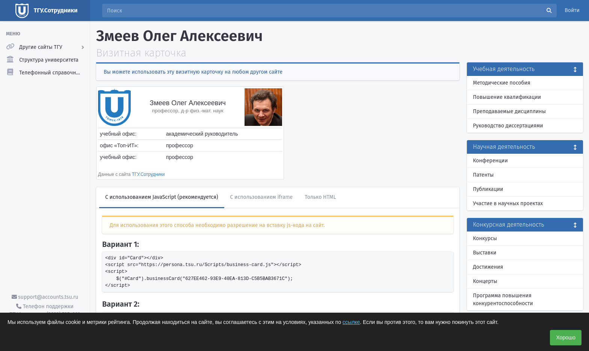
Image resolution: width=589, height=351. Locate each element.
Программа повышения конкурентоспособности (503, 299)
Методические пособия (501, 83)
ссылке (351, 322)
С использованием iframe (261, 197)
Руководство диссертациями (508, 126)
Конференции (490, 160)
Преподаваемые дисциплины (509, 111)
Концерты (485, 281)
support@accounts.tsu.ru (45, 297)
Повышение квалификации (507, 97)
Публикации (488, 189)
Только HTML (320, 197)
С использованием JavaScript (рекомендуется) (161, 197)
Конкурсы (485, 238)
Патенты (483, 175)
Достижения (488, 267)
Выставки (484, 253)
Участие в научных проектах (508, 203)
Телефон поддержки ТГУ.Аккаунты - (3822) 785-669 (44, 310)
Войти (572, 10)
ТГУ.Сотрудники (148, 174)
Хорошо (565, 337)
